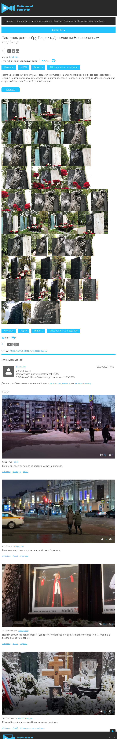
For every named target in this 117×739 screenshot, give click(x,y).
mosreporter (23, 631)
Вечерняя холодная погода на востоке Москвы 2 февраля (32, 466)
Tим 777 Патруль (25, 718)
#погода (17, 471)
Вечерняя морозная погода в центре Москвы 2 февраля (31, 550)
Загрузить (58, 29)
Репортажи (22, 21)
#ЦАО (24, 67)
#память (38, 67)
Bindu (16, 462)
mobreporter (19, 546)
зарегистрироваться (60, 383)
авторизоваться (83, 383)
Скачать (10, 89)
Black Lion (14, 57)
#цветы (23, 643)
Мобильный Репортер (17, 8)
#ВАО (25, 471)
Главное (8, 21)
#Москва (9, 67)
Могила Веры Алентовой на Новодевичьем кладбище (30, 722)
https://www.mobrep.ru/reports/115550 (28, 351)
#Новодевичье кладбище (64, 67)
